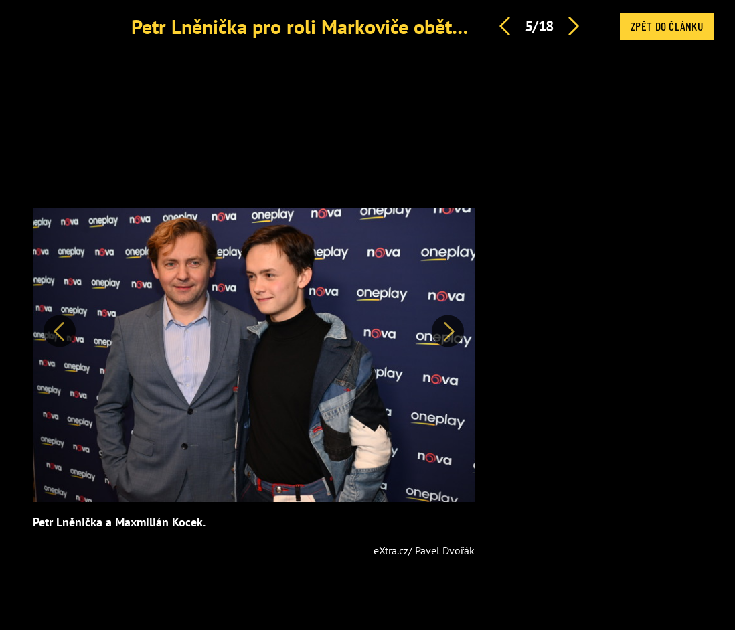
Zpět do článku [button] (667, 26)
